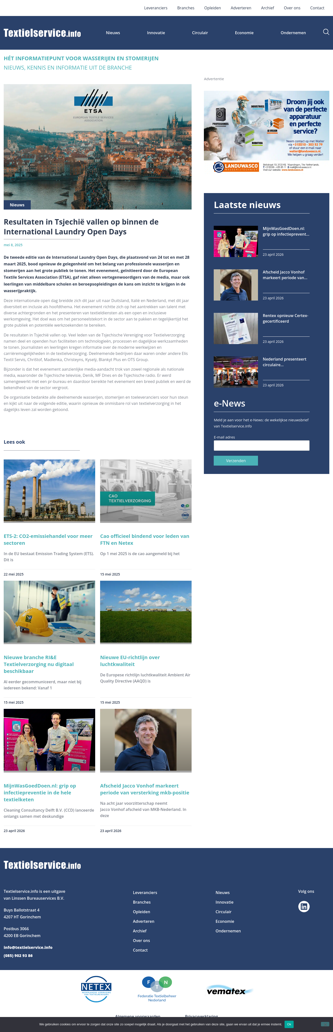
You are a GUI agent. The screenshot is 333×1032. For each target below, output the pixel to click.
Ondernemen (293, 32)
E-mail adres (224, 437)
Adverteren (241, 8)
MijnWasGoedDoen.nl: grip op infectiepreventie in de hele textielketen (40, 792)
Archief (267, 8)
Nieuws (113, 32)
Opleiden (212, 8)
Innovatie (156, 32)
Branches (186, 8)
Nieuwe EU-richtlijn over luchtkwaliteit (130, 661)
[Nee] (325, 1024)
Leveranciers (155, 8)
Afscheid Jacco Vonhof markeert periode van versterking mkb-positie (144, 789)
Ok (289, 1024)
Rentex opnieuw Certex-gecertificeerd (285, 318)
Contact (317, 8)
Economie (244, 32)
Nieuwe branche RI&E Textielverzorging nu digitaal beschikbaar (39, 664)
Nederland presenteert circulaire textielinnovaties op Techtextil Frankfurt (284, 362)
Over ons (292, 8)
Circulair (200, 32)
